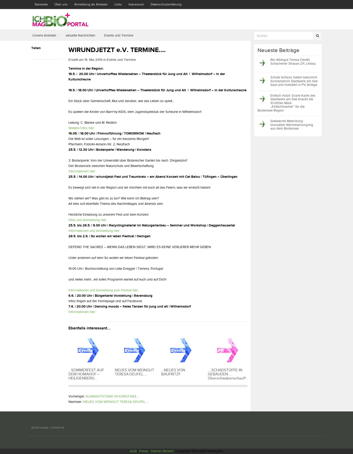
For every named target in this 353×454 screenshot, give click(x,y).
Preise (143, 451)
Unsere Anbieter (44, 35)
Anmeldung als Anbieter (91, 4)
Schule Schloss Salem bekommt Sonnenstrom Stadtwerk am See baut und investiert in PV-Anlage (294, 81)
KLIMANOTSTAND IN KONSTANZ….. (113, 396)
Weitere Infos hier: (81, 128)
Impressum (136, 4)
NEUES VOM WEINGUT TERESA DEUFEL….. (116, 402)
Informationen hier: (82, 171)
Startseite (41, 4)
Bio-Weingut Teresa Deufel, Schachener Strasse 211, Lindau (293, 62)
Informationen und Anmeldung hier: (94, 231)
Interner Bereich (162, 451)
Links (118, 4)
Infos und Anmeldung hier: (87, 220)
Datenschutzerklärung (166, 4)
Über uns (61, 4)
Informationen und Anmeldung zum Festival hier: (103, 290)
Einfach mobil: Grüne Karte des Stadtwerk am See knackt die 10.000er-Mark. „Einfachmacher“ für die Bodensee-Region (286, 103)
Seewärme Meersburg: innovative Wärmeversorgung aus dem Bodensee (291, 124)
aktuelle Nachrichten (80, 35)
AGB (133, 451)
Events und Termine (118, 35)
